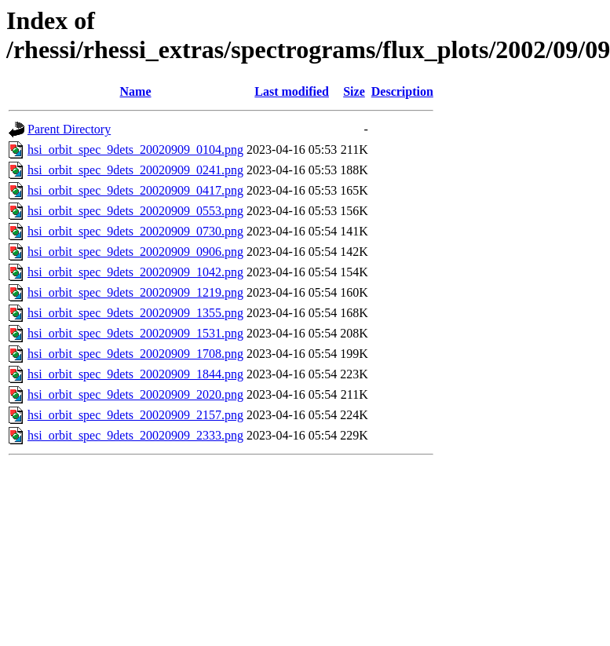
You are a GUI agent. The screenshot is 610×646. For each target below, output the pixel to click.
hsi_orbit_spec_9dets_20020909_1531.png (135, 333)
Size (354, 91)
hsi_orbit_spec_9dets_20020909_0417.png (135, 190)
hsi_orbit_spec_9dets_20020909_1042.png (135, 272)
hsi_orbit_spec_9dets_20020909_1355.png (135, 312)
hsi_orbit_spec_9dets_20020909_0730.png (135, 231)
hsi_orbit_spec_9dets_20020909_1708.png (135, 353)
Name (136, 91)
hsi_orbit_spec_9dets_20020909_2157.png (135, 415)
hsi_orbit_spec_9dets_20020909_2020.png (135, 394)
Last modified (291, 91)
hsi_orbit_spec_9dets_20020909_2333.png (135, 435)
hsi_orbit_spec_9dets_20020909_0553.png (135, 210)
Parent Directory (69, 129)
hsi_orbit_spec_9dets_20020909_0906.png (135, 251)
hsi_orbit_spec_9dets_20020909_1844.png (135, 374)
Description (402, 91)
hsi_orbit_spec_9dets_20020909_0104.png (135, 149)
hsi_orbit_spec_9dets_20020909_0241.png (135, 170)
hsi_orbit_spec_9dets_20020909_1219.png (135, 292)
